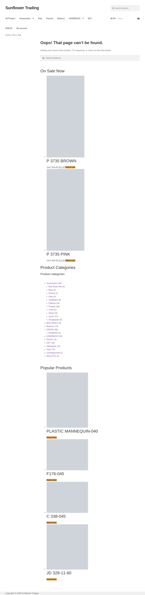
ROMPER (53, 333)
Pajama (52, 303)
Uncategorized (53, 353)
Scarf (51, 310)
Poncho (49, 18)
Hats (51, 296)
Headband (53, 300)
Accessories (24, 18)
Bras (51, 290)
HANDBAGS (74, 18)
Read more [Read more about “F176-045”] (52, 480)
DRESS (8, 28)
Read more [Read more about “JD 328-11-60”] (52, 579)
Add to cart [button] (70, 167)
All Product (10, 18)
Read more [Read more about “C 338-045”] (52, 523)
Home (8, 35)
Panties (52, 306)
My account (22, 28)
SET (90, 18)
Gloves (52, 293)
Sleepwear (51, 346)
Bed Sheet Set (55, 286)
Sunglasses (54, 320)
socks (51, 316)
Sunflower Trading (22, 7)
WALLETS (51, 356)
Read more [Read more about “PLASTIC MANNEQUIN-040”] (52, 437)
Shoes (51, 313)
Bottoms (61, 18)
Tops (40, 18)
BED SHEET (52, 323)
